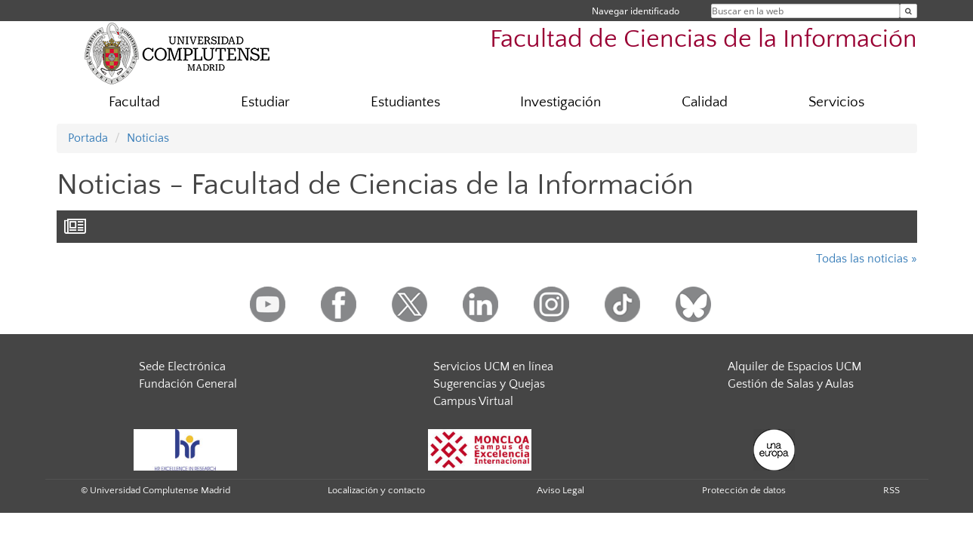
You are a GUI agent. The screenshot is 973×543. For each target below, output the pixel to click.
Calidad (705, 102)
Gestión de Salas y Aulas (791, 384)
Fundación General (188, 384)
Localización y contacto (376, 490)
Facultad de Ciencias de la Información (703, 40)
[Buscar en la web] (908, 11)
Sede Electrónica (182, 366)
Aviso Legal (560, 490)
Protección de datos (744, 490)
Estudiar (265, 102)
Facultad (134, 102)
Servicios (836, 102)
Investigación (560, 102)
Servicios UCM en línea (493, 366)
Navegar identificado (635, 11)
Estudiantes (405, 102)
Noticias (148, 138)
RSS (891, 490)
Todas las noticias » (866, 258)
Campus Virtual (473, 401)
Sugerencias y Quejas (489, 384)
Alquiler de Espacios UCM (794, 366)
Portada (88, 138)
